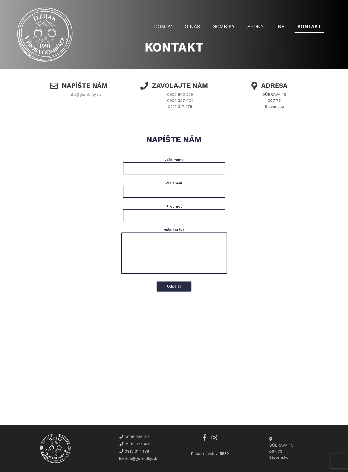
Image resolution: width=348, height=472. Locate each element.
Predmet (174, 212)
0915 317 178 (180, 106)
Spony (255, 26)
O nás (192, 26)
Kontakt (309, 26)
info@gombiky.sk (84, 94)
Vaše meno (174, 166)
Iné (280, 26)
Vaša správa (174, 251)
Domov (163, 26)
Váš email (174, 189)
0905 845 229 (180, 94)
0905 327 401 (180, 100)
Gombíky (224, 26)
